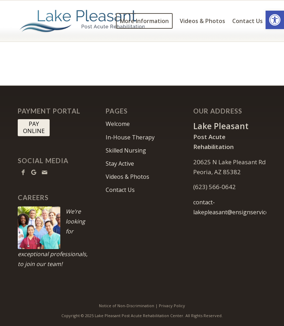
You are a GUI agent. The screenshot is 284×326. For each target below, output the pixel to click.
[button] (275, 20)
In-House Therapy (130, 137)
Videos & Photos (127, 177)
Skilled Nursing (126, 150)
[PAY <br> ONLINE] (34, 127)
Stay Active (120, 163)
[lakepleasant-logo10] (82, 21)
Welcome (118, 124)
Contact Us (120, 190)
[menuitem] (144, 21)
